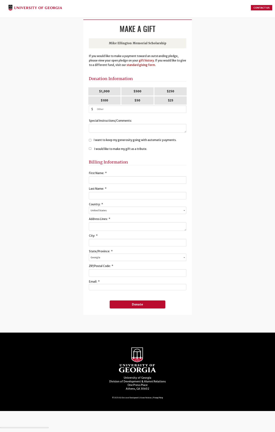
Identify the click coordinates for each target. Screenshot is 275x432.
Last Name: (98, 188)
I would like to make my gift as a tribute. (120, 149)
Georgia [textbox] (95, 257)
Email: (94, 281)
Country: (96, 204)
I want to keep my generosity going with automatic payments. (135, 140)
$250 (170, 91)
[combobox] (137, 210)
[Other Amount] (140, 109)
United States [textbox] (99, 210)
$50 (137, 100)
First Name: (98, 173)
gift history (146, 60)
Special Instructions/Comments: (110, 120)
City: (93, 235)
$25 (170, 100)
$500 (137, 91)
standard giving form (141, 65)
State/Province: (101, 251)
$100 (104, 100)
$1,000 (104, 91)
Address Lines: (99, 219)
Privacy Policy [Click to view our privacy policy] (158, 397)
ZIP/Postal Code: (101, 266)
